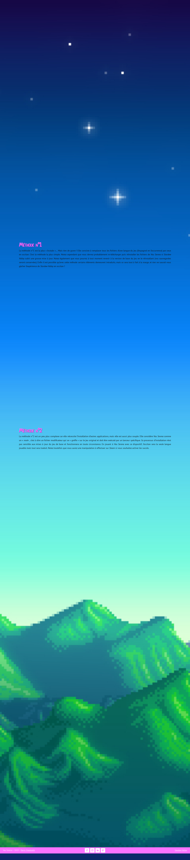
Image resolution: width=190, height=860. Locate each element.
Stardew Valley (181, 850)
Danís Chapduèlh (28, 850)
